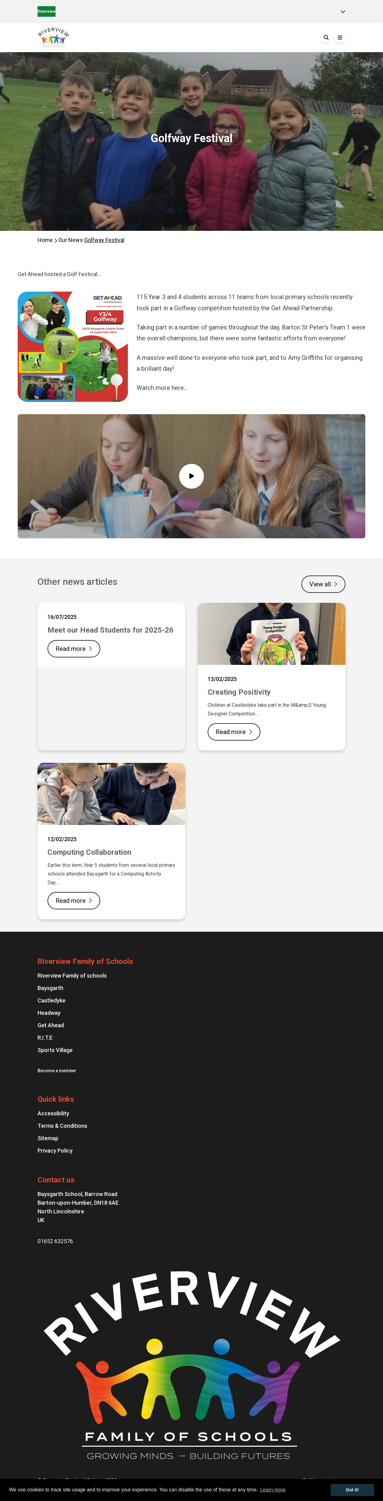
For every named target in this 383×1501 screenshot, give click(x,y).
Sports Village (55, 1050)
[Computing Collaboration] (111, 841)
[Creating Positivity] (271, 676)
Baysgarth (50, 988)
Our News (71, 240)
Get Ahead (51, 1025)
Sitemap (48, 1138)
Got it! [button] (352, 1489)
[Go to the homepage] (84, 37)
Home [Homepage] (46, 240)
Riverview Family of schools (72, 975)
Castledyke (51, 1000)
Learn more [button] (273, 1489)
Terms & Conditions (62, 1125)
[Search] (326, 37)
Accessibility (53, 1113)
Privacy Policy (55, 1150)
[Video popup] (191, 476)
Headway (49, 1013)
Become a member (57, 1070)
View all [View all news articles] (323, 584)
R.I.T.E (45, 1037)
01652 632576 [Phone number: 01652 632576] (55, 1241)
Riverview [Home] (47, 11)
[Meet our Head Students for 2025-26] (111, 676)
